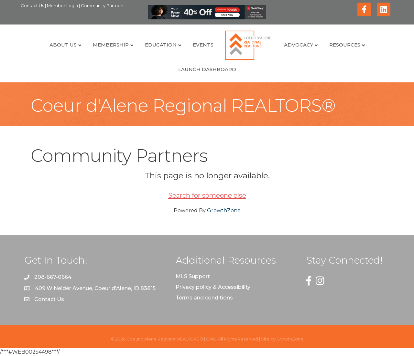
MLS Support (193, 276)
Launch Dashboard (207, 69)
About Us (63, 45)
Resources (344, 45)
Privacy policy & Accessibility (213, 287)
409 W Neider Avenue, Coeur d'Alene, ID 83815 (95, 288)
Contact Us (33, 5)
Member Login (63, 5)
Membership (111, 45)
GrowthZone (224, 210)
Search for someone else (207, 195)
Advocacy (298, 45)
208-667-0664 (52, 277)
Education (161, 45)
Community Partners (102, 5)
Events (203, 45)
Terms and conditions (204, 298)
